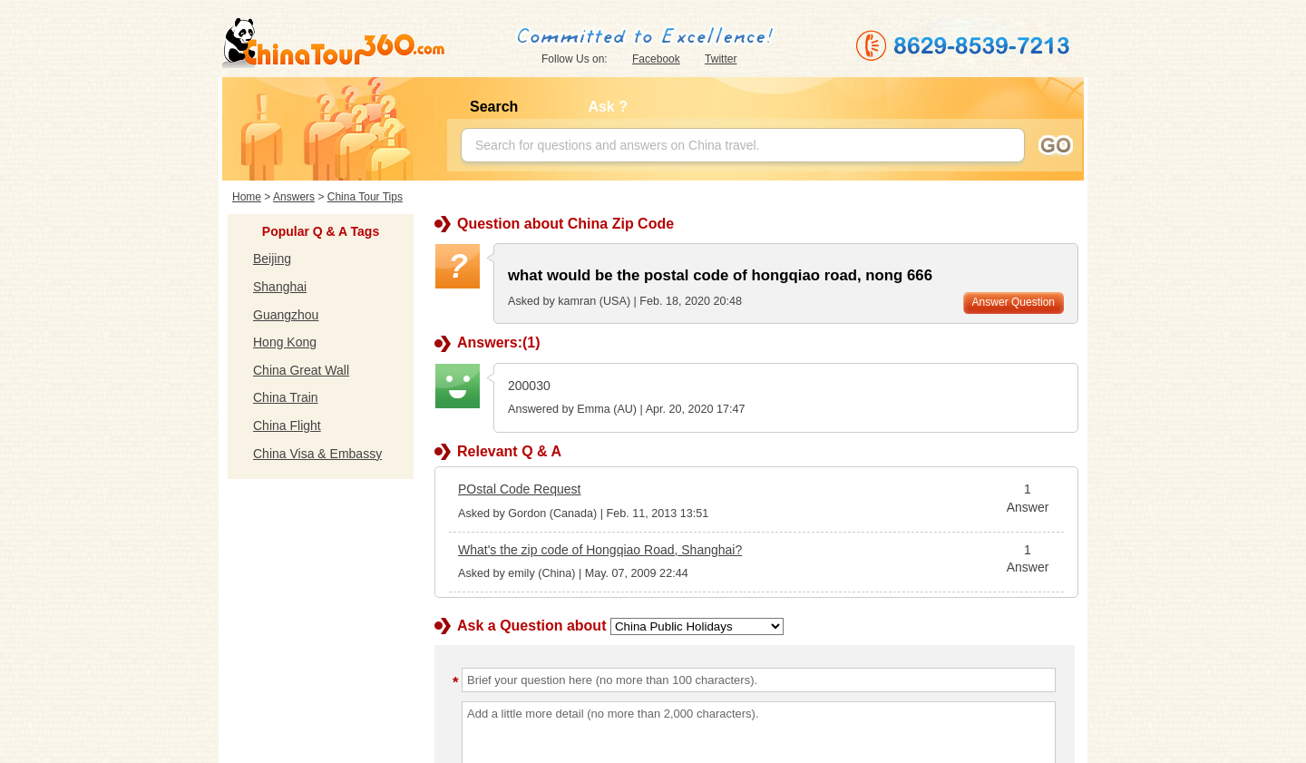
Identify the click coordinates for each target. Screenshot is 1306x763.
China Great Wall (301, 370)
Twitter (720, 59)
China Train (285, 397)
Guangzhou (285, 315)
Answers (294, 197)
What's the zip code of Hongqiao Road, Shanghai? (600, 550)
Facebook (656, 59)
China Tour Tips (365, 197)
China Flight (287, 425)
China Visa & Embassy (317, 453)
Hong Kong (285, 342)
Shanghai (280, 286)
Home (246, 197)
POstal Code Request (519, 489)
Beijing (272, 258)
